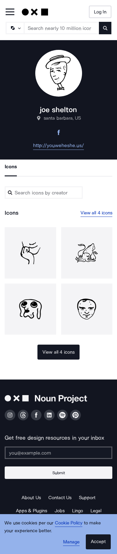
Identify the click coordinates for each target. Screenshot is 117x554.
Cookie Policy (69, 523)
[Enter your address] (58, 453)
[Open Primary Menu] (10, 12)
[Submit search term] (105, 28)
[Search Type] (15, 28)
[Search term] (62, 28)
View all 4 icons (96, 213)
